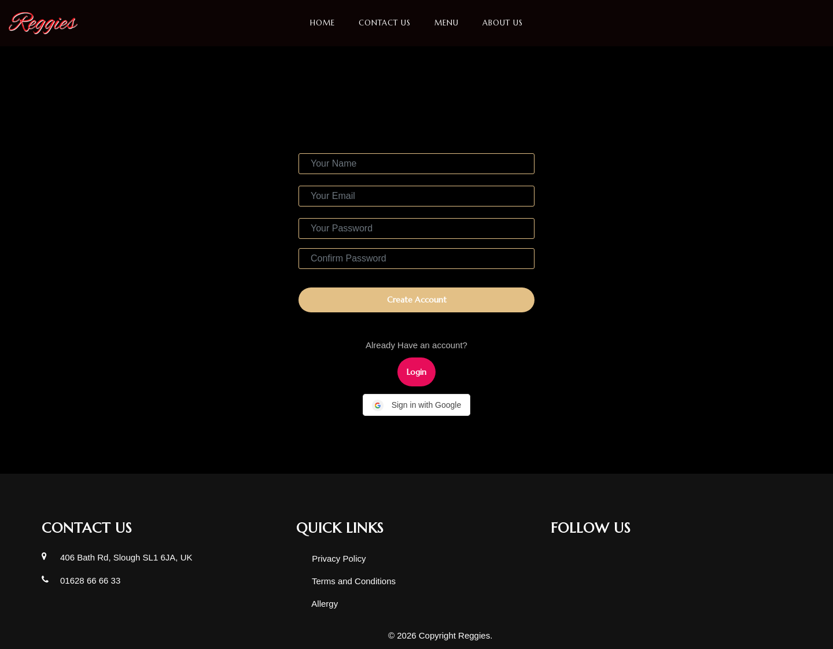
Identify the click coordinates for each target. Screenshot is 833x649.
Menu (446, 23)
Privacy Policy (337, 558)
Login (416, 372)
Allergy (323, 604)
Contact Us (385, 23)
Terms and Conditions (352, 581)
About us (502, 23)
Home (322, 23)
